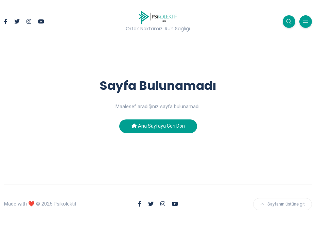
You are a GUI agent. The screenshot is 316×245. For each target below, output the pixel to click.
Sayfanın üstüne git (282, 204)
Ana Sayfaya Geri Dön (158, 126)
